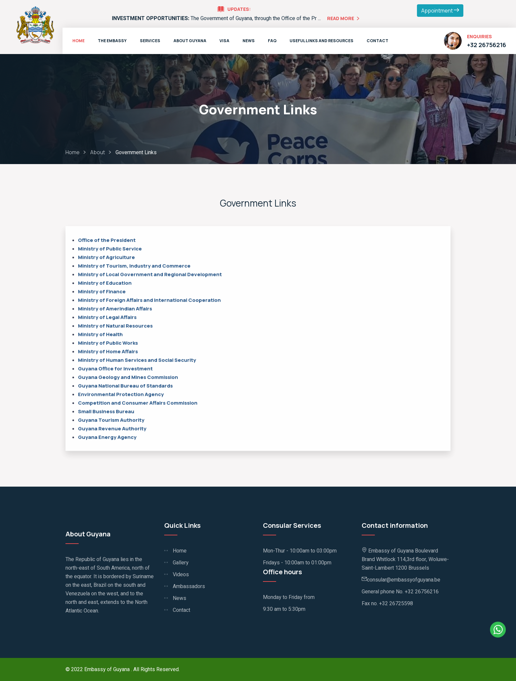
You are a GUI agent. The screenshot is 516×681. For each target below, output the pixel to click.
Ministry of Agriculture (106, 257)
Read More (344, 19)
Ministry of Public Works (108, 343)
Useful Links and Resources (321, 40)
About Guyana (189, 40)
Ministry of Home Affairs (108, 352)
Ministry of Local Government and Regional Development (150, 274)
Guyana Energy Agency (107, 437)
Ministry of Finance (102, 292)
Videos (181, 575)
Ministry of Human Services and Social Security (137, 360)
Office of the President (107, 240)
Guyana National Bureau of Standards (125, 386)
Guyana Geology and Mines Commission (128, 377)
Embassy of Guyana (107, 669)
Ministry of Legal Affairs (107, 317)
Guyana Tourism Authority (112, 420)
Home (78, 40)
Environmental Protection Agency (121, 394)
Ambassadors (189, 586)
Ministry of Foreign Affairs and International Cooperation (149, 300)
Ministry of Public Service (110, 249)
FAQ (272, 40)
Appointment (440, 10)
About (97, 152)
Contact (377, 40)
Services (150, 40)
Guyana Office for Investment (115, 369)
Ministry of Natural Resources (115, 326)
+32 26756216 (486, 45)
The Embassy (112, 40)
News (249, 40)
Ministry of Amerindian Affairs (115, 309)
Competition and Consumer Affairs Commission (137, 403)
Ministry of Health (100, 334)
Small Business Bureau (106, 412)
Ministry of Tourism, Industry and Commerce (134, 266)
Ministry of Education (105, 283)
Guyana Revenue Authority (112, 429)
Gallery (181, 563)
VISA (224, 40)
